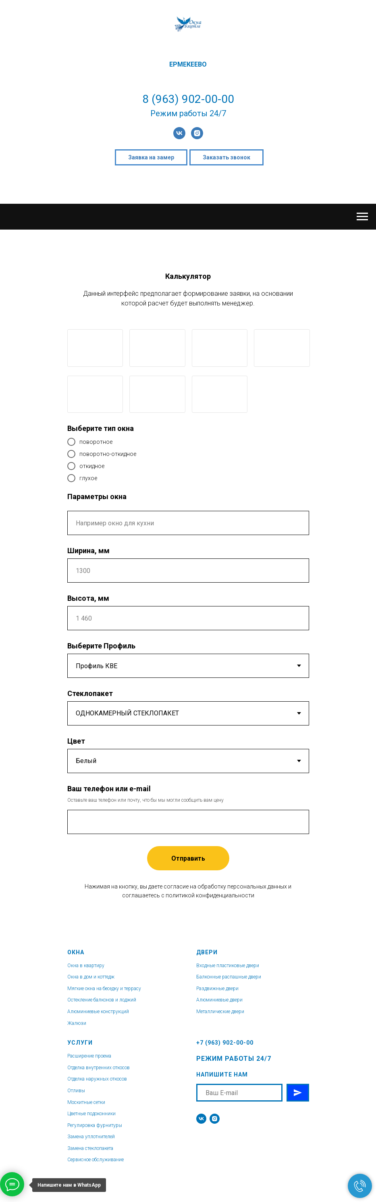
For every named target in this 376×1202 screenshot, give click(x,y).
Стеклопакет (90, 693)
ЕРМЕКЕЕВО (188, 64)
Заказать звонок (226, 157)
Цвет (76, 741)
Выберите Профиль (101, 646)
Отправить (188, 858)
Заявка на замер (151, 157)
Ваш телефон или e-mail (109, 788)
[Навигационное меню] (362, 217)
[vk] (179, 133)
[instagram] (197, 133)
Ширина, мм (88, 550)
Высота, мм (88, 598)
